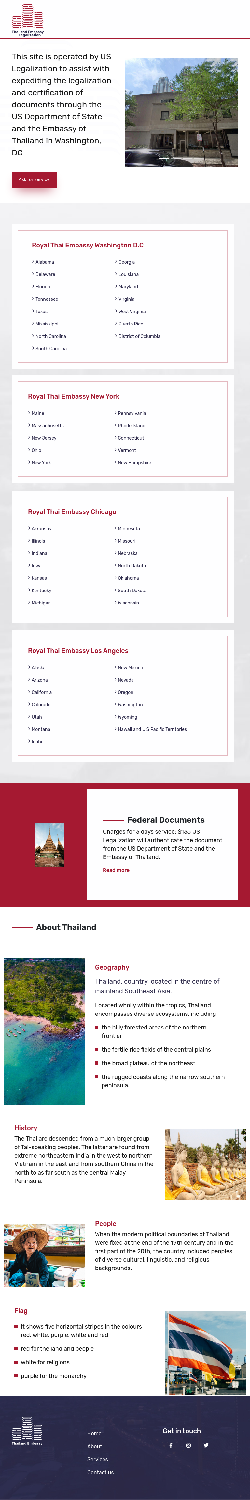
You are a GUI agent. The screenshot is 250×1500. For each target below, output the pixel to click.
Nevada (124, 680)
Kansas (37, 578)
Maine (36, 413)
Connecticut (129, 438)
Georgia (125, 262)
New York (39, 462)
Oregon (123, 692)
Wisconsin (126, 603)
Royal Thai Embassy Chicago (72, 512)
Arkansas (39, 528)
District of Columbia (137, 336)
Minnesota (127, 528)
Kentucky (39, 590)
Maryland (126, 287)
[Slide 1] (164, 158)
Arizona (38, 680)
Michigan (39, 603)
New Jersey (42, 438)
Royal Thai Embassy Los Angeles (78, 651)
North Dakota (130, 566)
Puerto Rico (129, 324)
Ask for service (34, 179)
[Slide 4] (199, 158)
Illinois (36, 541)
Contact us (100, 1472)
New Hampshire (132, 462)
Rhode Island (130, 425)
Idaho (36, 741)
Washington (128, 704)
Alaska (37, 667)
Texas (40, 311)
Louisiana (127, 274)
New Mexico (128, 667)
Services (97, 1459)
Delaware (43, 274)
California (40, 692)
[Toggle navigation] (229, 19)
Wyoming (125, 717)
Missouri (124, 541)
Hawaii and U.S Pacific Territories (150, 729)
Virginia (124, 299)
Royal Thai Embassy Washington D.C (88, 245)
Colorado (39, 704)
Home (94, 1433)
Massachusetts (46, 425)
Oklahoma (126, 578)
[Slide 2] (176, 158)
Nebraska (126, 553)
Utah (35, 717)
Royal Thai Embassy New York (73, 396)
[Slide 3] (187, 158)
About (94, 1446)
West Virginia (130, 311)
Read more (116, 870)
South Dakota (130, 590)
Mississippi (45, 324)
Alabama (43, 262)
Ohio (34, 450)
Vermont (125, 450)
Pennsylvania (130, 413)
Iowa (35, 566)
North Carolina (49, 336)
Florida (41, 287)
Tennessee (45, 299)
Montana (39, 729)
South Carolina (49, 348)
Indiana (37, 553)
